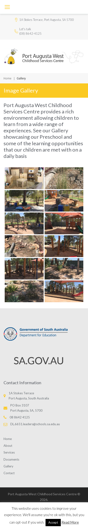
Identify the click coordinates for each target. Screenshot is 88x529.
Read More (70, 522)
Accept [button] (53, 522)
